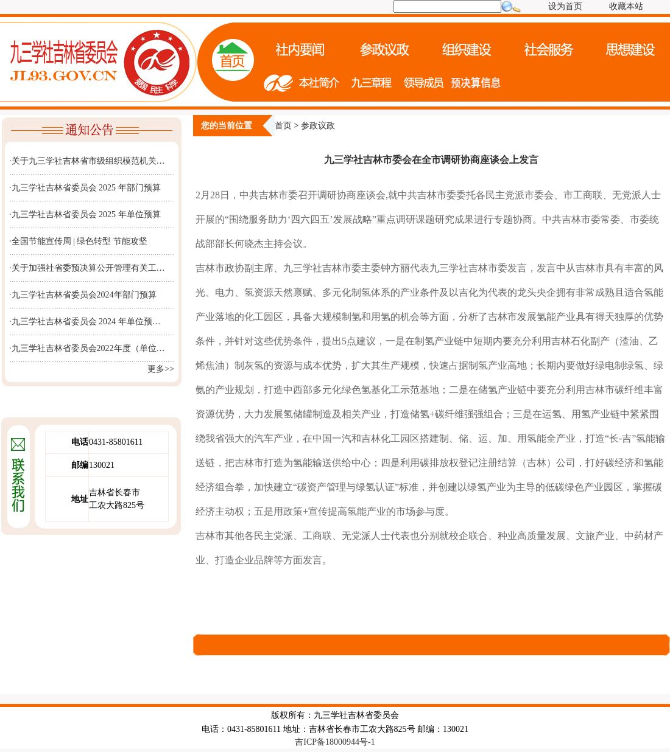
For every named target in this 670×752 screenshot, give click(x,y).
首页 (283, 125)
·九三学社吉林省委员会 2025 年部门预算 (85, 187)
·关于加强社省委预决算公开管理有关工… (87, 268)
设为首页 (565, 6)
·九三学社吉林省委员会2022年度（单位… (87, 348)
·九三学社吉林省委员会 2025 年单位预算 (85, 214)
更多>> (160, 369)
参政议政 (318, 125)
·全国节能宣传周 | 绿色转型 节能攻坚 (78, 241)
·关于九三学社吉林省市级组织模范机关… (87, 160)
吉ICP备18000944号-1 (335, 742)
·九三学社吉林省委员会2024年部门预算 (83, 294)
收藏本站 (626, 6)
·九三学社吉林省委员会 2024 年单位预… (85, 321)
